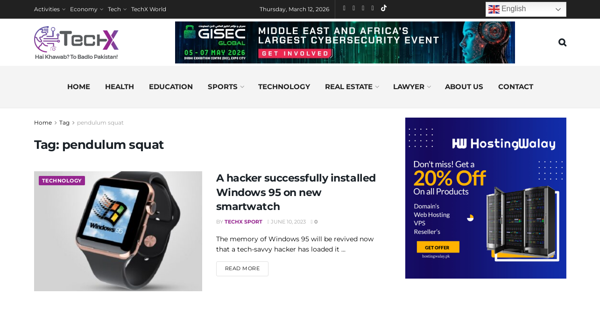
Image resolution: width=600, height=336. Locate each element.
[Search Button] (562, 42)
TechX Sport (243, 221)
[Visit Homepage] (76, 42)
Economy (84, 9)
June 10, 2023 (287, 221)
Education (171, 86)
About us (464, 86)
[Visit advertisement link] (485, 198)
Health (119, 86)
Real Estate (349, 86)
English (507, 9)
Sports (223, 86)
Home (78, 86)
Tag (64, 122)
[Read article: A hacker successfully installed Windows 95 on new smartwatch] (118, 231)
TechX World (148, 9)
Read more (247, 268)
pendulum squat (100, 122)
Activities (47, 9)
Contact (515, 86)
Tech (114, 9)
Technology (284, 86)
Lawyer (408, 86)
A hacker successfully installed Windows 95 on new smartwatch (296, 192)
